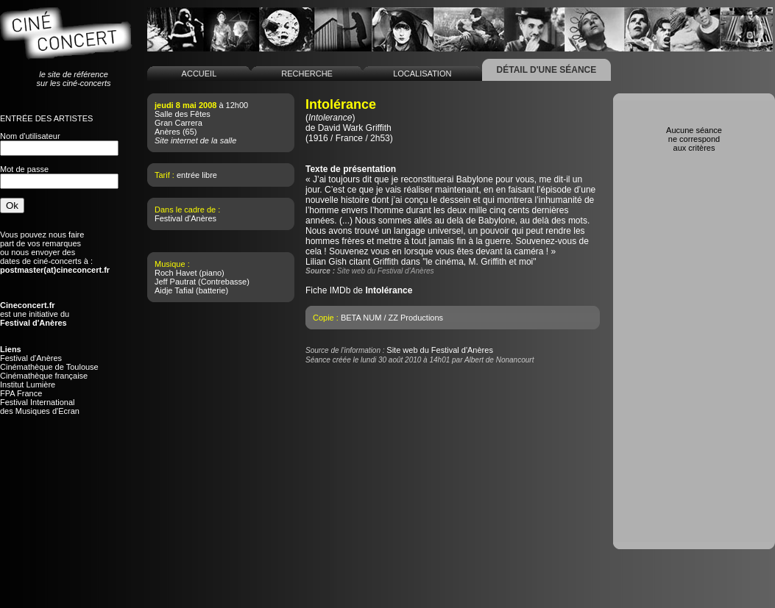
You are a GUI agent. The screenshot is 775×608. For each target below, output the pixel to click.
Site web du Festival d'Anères (439, 350)
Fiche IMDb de (358, 290)
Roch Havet (176, 272)
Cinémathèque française (44, 375)
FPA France (21, 393)
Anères (167, 131)
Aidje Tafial (174, 290)
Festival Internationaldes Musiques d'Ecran (39, 406)
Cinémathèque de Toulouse (49, 366)
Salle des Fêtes (182, 114)
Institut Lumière (27, 384)
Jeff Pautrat (175, 281)
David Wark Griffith (355, 128)
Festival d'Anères (31, 358)
